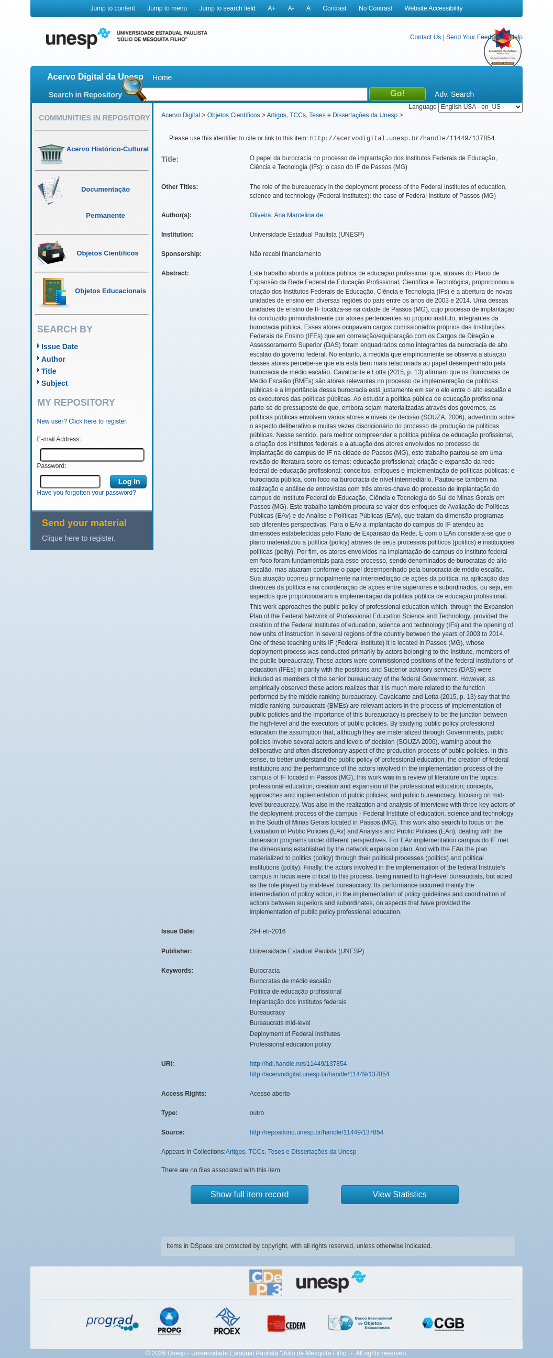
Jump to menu (167, 8)
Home (162, 77)
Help (516, 37)
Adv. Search (454, 94)
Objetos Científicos (233, 115)
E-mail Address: (59, 439)
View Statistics (400, 1194)
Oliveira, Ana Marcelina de (286, 215)
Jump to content (112, 8)
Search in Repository (85, 95)
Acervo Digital (180, 115)
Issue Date (59, 346)
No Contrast (375, 8)
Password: (52, 466)
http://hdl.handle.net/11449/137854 (298, 1063)
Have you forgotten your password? (86, 492)
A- (291, 8)
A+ (271, 8)
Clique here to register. (79, 538)
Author (53, 359)
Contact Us (425, 37)
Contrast (334, 8)
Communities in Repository (94, 118)
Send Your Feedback (475, 37)
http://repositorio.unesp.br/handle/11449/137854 (317, 1132)
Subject (54, 383)
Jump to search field (228, 8)
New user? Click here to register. (82, 421)
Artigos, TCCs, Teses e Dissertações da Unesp (332, 115)
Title (49, 371)
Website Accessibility (433, 8)
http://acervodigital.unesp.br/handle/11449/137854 (320, 1074)
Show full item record (250, 1194)
